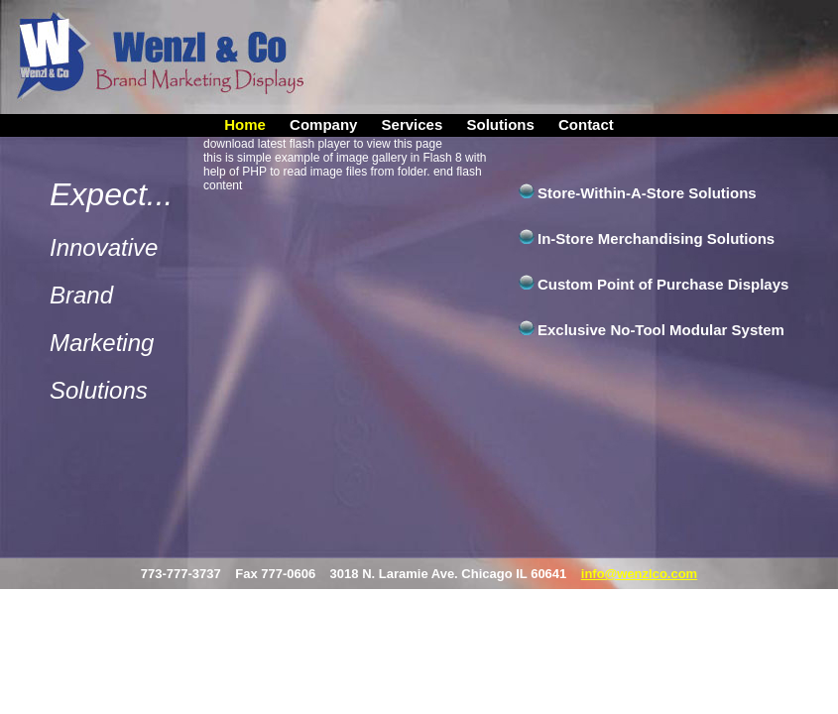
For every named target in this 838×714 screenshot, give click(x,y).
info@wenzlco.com (639, 573)
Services (412, 124)
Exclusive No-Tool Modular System (661, 329)
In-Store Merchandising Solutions (656, 238)
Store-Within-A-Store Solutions (647, 192)
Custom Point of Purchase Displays (663, 284)
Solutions (500, 124)
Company (323, 124)
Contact (586, 124)
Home (245, 124)
